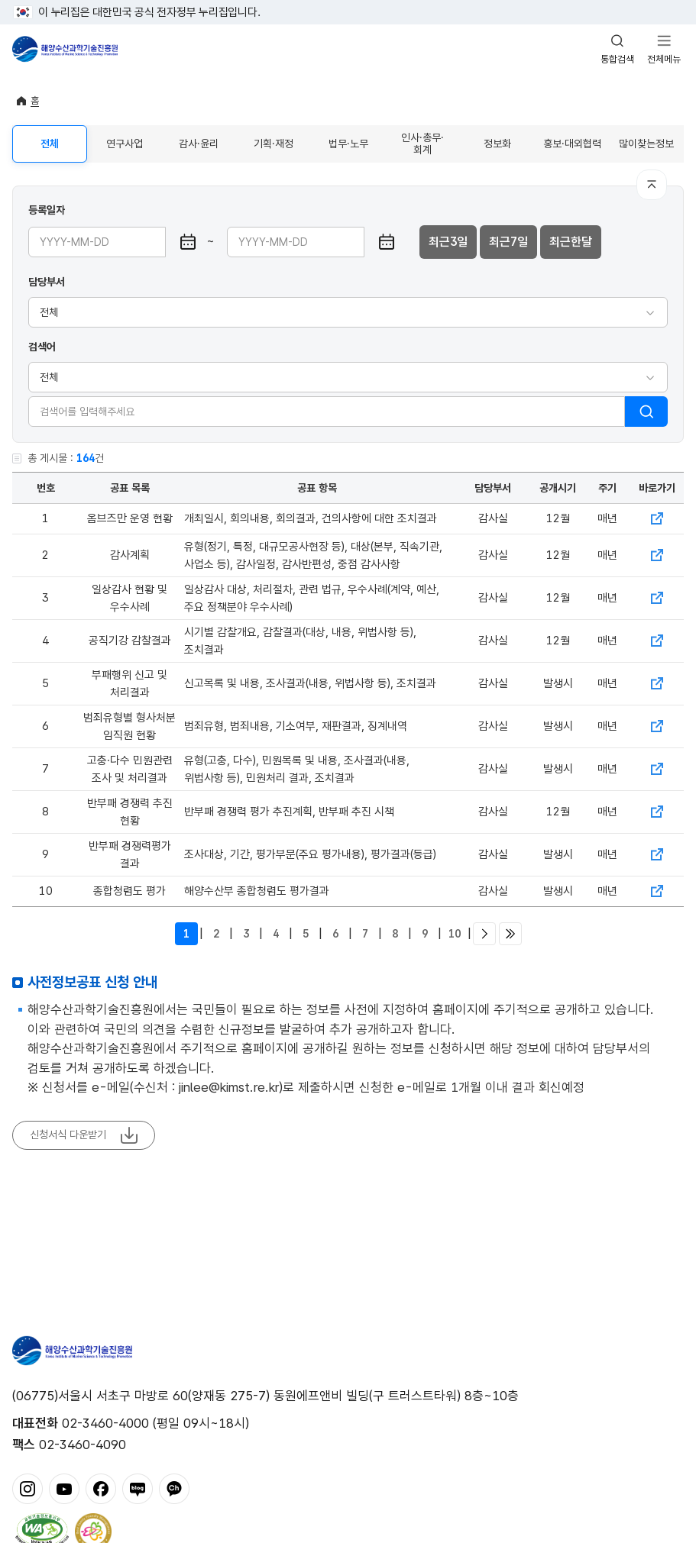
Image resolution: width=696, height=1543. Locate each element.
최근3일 (448, 241)
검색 (646, 411)
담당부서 (46, 282)
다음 (484, 933)
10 (454, 934)
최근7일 (508, 241)
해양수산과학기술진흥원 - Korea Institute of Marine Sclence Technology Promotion (65, 49)
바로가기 (657, 518)
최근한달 (570, 241)
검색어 (42, 347)
